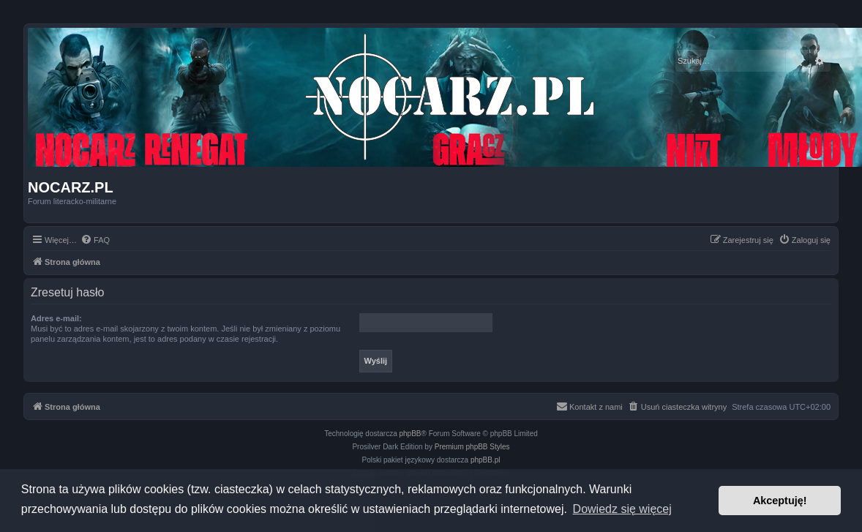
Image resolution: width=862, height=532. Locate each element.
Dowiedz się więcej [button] (622, 509)
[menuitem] (95, 240)
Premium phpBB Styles (472, 447)
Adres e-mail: (56, 318)
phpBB (410, 434)
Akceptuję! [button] (780, 500)
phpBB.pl (486, 460)
